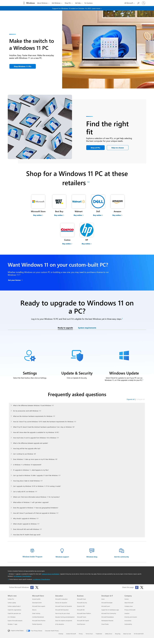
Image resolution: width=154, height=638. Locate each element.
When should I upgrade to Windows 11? (26, 524)
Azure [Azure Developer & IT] (103, 599)
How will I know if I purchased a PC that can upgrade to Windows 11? (35, 513)
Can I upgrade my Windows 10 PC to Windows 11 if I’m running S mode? (37, 486)
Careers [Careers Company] (127, 599)
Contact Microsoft (71, 634)
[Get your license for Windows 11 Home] (15, 280)
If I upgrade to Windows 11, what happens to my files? (31, 470)
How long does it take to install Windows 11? (28, 481)
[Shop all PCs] (95, 147)
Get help (78, 3)
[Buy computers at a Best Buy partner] (59, 205)
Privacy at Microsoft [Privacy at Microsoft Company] (130, 610)
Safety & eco (108, 634)
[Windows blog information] (92, 553)
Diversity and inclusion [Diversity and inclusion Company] (131, 617)
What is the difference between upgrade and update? (30, 443)
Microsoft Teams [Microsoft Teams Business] (81, 617)
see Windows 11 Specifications (22, 576)
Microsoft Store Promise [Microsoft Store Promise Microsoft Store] (38, 620)
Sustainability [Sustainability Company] (128, 624)
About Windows (42, 3)
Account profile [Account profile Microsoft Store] (36, 599)
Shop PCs (68, 3)
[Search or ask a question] (138, 2)
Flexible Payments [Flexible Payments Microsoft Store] (37, 624)
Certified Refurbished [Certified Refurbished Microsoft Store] (38, 617)
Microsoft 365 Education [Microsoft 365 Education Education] (62, 610)
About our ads (127, 634)
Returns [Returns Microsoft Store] (34, 610)
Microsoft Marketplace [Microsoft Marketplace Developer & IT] (107, 617)
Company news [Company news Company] (129, 606)
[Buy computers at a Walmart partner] (79, 205)
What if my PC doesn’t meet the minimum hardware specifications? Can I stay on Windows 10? (43, 427)
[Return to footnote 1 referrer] (8, 574)
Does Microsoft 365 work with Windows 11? (27, 529)
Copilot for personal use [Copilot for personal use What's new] (14, 613)
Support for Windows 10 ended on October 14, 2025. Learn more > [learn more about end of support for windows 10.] (77, 8)
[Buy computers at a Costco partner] (67, 234)
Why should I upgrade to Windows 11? (25, 518)
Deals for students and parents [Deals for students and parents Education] (63, 620)
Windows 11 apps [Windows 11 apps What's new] (12, 624)
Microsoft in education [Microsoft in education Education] (61, 599)
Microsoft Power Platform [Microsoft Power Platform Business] (84, 613)
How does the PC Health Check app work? (26, 535)
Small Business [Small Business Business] (81, 624)
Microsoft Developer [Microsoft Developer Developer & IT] (106, 602)
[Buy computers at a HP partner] (87, 234)
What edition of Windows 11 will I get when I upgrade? (31, 502)
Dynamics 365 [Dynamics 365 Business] (81, 606)
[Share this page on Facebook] (137, 587)
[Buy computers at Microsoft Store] (38, 205)
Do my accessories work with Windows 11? (27, 411)
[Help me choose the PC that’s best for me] (117, 147)
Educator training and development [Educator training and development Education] (64, 617)
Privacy (81, 634)
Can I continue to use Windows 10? (24, 454)
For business (88, 3)
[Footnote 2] (89, 182)
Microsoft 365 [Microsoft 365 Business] (81, 610)
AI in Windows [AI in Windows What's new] (11, 617)
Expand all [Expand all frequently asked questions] (130, 399)
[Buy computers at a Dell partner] (98, 205)
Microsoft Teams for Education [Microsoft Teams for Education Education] (63, 606)
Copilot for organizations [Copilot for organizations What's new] (14, 610)
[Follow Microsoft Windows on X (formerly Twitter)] (37, 587)
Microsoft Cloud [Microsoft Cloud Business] (81, 599)
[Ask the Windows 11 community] (121, 553)
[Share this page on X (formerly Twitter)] (142, 587)
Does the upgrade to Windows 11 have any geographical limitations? (35, 508)
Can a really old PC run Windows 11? (25, 491)
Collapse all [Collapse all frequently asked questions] (140, 399)
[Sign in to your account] (143, 3)
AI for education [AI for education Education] (59, 624)
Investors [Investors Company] (127, 613)
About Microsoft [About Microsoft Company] (129, 602)
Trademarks (99, 634)
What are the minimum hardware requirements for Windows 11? (34, 416)
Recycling (117, 634)
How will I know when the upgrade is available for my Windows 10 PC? (36, 432)
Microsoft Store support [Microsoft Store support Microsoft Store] (38, 606)
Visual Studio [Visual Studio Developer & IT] (105, 624)
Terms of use (89, 634)
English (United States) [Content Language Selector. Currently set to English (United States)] (17, 630)
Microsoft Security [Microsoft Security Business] (82, 602)
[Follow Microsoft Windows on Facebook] (32, 587)
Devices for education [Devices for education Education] (61, 602)
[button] (22, 66)
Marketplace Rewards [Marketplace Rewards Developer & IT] (107, 620)
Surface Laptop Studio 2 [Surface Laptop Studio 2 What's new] (14, 606)
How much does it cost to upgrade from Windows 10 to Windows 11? (36, 438)
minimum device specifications (50, 574)
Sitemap (61, 634)
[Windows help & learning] (62, 553)
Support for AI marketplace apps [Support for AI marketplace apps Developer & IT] (110, 610)
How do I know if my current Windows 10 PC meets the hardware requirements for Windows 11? (44, 421)
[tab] (65, 328)
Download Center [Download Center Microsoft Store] (37, 602)
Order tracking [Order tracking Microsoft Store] (36, 613)
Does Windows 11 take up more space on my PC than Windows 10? (35, 459)
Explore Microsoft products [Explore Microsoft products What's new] (15, 620)
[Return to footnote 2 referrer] (8, 579)
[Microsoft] (15, 3)
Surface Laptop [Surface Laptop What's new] (12, 602)
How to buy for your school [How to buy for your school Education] (62, 613)
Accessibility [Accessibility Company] (128, 620)
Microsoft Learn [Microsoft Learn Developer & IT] (105, 606)
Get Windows (56, 3)
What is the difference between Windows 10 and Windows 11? (33, 405)
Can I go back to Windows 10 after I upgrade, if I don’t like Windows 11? (36, 475)
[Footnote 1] (87, 182)
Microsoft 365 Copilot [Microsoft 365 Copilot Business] (83, 620)
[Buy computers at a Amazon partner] (117, 205)
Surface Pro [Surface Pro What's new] (11, 599)
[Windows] (30, 3)
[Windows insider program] (32, 553)
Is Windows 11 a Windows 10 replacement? (27, 465)
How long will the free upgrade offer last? (26, 448)
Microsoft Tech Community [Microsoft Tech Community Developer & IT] (108, 613)
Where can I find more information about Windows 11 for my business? (36, 497)
